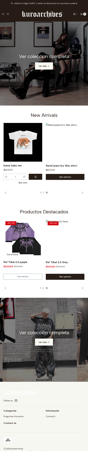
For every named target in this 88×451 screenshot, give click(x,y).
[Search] (8, 14)
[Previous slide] (6, 192)
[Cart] (83, 14)
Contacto (50, 416)
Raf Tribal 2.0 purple (15, 275)
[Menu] (3, 14)
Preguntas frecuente (14, 416)
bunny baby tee (13, 178)
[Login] (75, 14)
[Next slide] (82, 192)
